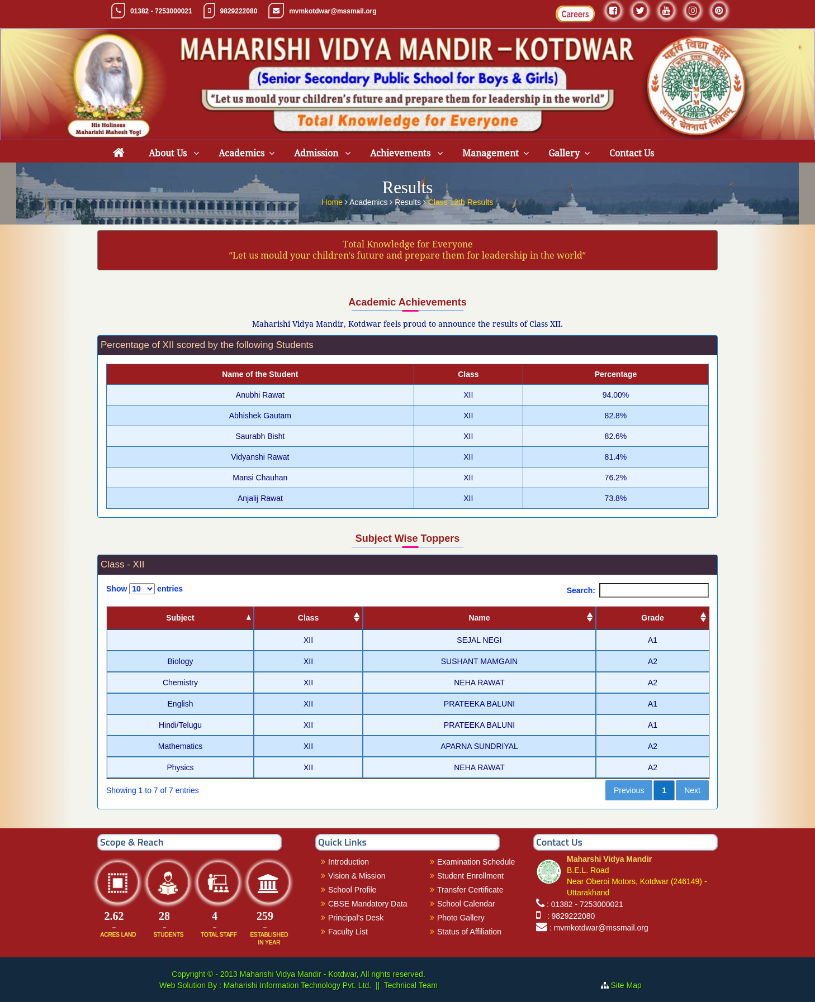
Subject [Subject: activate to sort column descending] (180, 617)
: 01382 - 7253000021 (585, 904)
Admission (317, 153)
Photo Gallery (461, 917)
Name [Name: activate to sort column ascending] (479, 617)
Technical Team (411, 985)
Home (333, 199)
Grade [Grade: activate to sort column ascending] (652, 617)
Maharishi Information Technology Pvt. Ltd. (296, 985)
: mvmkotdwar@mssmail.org (598, 927)
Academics (241, 153)
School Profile (352, 889)
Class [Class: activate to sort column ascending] (308, 617)
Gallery (564, 153)
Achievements (401, 153)
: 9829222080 (569, 916)
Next (692, 790)
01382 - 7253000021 (161, 11)
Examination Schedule (476, 861)
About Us (169, 153)
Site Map (631, 985)
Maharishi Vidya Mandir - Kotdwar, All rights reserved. (332, 974)
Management (490, 153)
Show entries (144, 588)
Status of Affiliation (469, 931)
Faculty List (348, 931)
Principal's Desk (355, 917)
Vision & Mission (356, 875)
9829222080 (239, 11)
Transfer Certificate (470, 889)
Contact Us (631, 153)
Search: (638, 590)
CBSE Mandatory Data (368, 903)
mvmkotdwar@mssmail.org (332, 11)
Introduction (348, 861)
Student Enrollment (470, 875)
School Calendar (466, 903)
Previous (629, 790)
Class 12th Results (461, 199)
